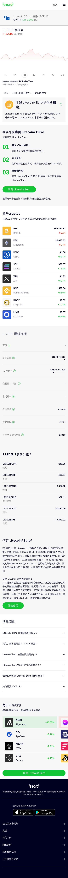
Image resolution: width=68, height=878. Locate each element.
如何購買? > (41, 93)
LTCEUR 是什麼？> (22, 93)
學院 (39, 198)
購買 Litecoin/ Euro (19, 189)
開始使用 (13, 605)
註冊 (4, 81)
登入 (55, 4)
